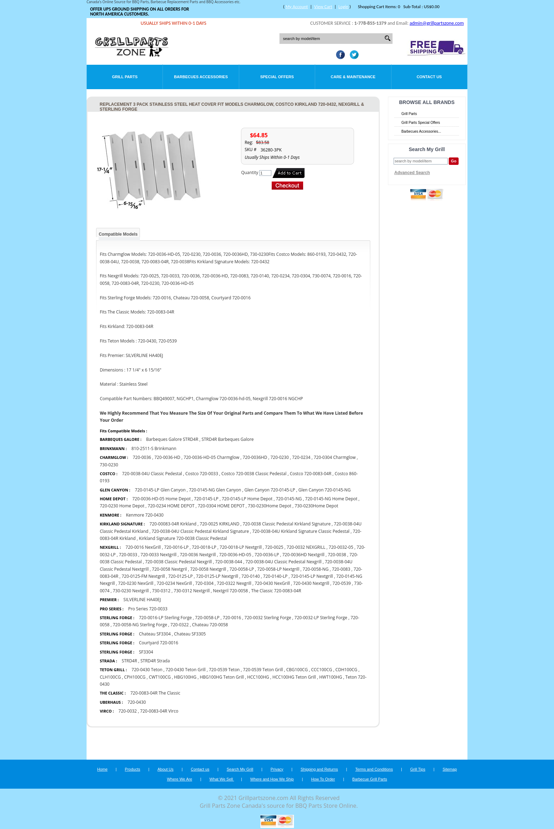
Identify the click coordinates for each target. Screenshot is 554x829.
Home (102, 769)
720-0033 (128, 555)
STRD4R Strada (155, 661)
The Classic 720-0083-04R (276, 591)
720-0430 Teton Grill (186, 670)
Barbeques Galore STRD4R (172, 439)
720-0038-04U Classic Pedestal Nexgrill (284, 562)
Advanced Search (412, 172)
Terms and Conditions (374, 769)
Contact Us (429, 77)
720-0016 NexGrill (143, 547)
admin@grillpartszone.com (436, 23)
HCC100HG (258, 677)
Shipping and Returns (319, 769)
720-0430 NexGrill (272, 583)
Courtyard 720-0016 (158, 643)
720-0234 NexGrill (174, 583)
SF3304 (146, 652)
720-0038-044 (228, 562)
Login (343, 6)
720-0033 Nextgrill (159, 555)
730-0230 (109, 465)
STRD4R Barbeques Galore (227, 439)
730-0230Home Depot (270, 506)
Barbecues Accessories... (421, 131)
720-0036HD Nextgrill (303, 555)
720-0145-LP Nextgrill (312, 576)
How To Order (323, 779)
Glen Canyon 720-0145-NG (325, 490)
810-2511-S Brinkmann (153, 448)
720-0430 (137, 702)
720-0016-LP (176, 547)
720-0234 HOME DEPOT (171, 506)
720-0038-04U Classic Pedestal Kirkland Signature (200, 531)
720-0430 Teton (146, 670)
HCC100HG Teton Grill (294, 677)
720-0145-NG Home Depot (331, 499)
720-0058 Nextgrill (208, 569)
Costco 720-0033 (201, 474)
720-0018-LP (204, 547)
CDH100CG (346, 670)
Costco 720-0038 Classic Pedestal (254, 474)
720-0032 (127, 711)
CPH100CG (135, 677)
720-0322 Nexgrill (234, 583)
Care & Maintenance (353, 77)
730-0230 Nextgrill (131, 591)
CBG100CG (297, 670)
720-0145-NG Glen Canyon (215, 490)
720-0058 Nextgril (169, 569)
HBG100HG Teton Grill (222, 677)
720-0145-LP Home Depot (247, 499)
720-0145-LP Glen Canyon (160, 490)
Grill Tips (417, 769)
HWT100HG (330, 677)
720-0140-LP (275, 576)
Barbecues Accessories (201, 77)
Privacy (277, 769)
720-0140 (250, 576)
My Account (296, 6)
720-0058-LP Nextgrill (278, 569)
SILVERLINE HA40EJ (142, 600)
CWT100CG (160, 677)
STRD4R (129, 661)
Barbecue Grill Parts (369, 779)
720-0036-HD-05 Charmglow (212, 457)
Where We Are (179, 779)
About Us (165, 769)
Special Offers (277, 77)
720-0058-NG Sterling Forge (140, 625)
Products (132, 769)
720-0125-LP (180, 576)
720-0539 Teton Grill (263, 670)
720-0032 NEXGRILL (306, 547)
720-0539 (341, 583)
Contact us (200, 769)
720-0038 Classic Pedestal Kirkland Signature (287, 524)
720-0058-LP (241, 569)
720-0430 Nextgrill (311, 583)
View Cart (323, 6)
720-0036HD (256, 457)
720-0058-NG (316, 569)
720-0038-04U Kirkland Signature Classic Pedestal (300, 531)
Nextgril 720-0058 (230, 591)
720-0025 (274, 547)
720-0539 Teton (224, 670)
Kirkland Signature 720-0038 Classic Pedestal (183, 538)
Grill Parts (124, 77)
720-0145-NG (289, 499)
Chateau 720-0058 (210, 625)
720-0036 (142, 457)
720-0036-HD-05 (235, 555)
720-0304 (204, 583)
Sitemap (450, 769)
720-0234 (301, 457)
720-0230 (279, 457)
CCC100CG (321, 670)
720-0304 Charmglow (335, 457)
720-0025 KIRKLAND (219, 524)
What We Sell (222, 779)
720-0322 (179, 625)
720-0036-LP (266, 555)
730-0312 (161, 591)
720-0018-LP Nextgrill (241, 547)
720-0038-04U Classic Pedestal (152, 474)
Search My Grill (240, 769)
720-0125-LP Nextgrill (217, 576)
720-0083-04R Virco (159, 711)
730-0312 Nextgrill (192, 591)
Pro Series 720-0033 (147, 609)
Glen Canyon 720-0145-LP (269, 490)
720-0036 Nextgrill (198, 555)
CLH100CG (110, 677)
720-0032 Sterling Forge (267, 618)
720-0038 (337, 555)
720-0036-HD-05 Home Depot (161, 499)
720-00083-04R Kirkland (172, 524)
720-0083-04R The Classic (155, 693)
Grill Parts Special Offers (420, 123)
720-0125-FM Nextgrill (143, 576)
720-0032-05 (341, 547)
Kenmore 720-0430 (144, 515)
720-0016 (232, 618)
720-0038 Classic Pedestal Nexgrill (178, 562)
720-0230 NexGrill (135, 583)
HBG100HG (185, 677)
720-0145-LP (206, 499)
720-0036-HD (167, 457)
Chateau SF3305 (190, 634)
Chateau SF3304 (155, 634)
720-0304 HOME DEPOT (221, 506)
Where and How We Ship (272, 779)
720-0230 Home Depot (122, 506)
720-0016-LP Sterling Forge (166, 618)
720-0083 (341, 569)
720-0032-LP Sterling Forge (320, 618)
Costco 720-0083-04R (310, 474)
